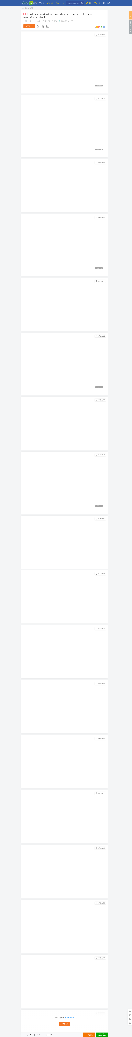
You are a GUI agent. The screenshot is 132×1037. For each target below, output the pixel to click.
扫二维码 (130, 1015)
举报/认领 (46, 21)
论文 (22, 8)
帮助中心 (130, 1011)
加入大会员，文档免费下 (54, 3)
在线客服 (130, 1023)
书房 (97, 3)
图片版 (54, 21)
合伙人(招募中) (64, 21)
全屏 (38, 1034)
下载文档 (29, 26)
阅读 (25, 21)
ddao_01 (35, 21)
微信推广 (130, 1019)
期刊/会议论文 (29, 8)
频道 (41, 3)
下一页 (53, 1034)
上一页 (44, 1034)
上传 (88, 3)
